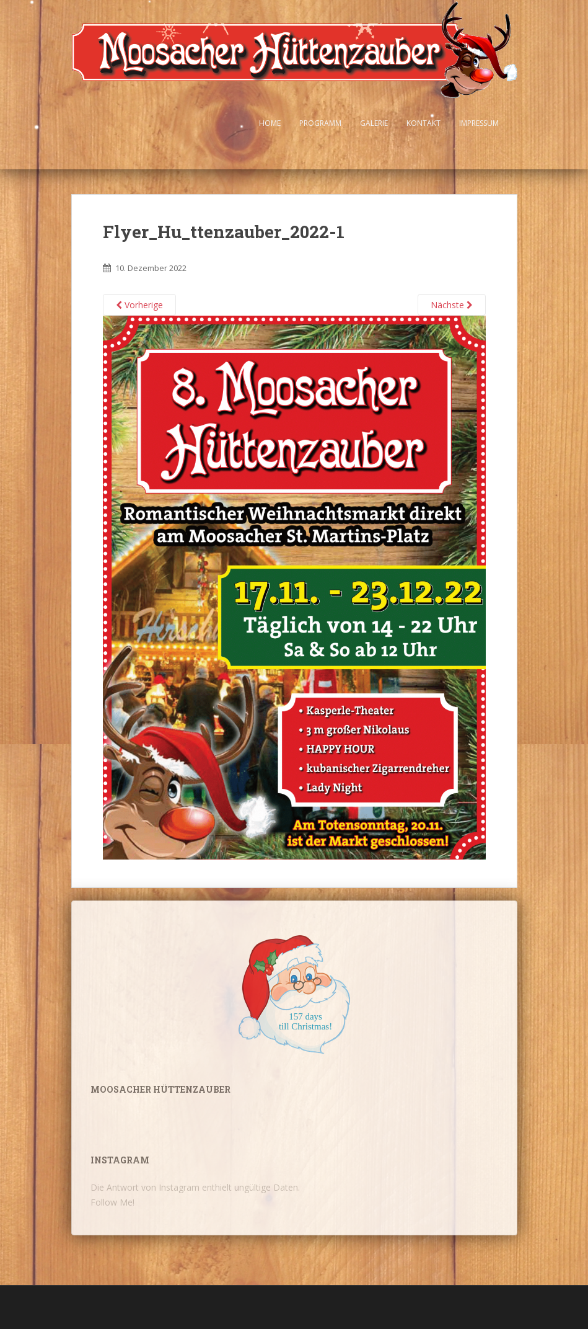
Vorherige (139, 305)
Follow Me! (112, 1202)
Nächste (452, 305)
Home (270, 123)
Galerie (374, 123)
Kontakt (423, 123)
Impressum (479, 123)
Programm (320, 123)
